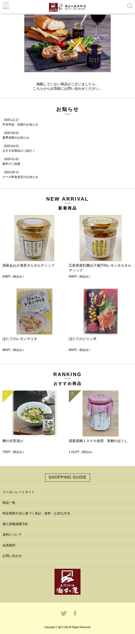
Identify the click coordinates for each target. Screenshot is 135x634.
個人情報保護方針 (15, 524)
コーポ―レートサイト (18, 492)
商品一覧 (8, 503)
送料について (12, 534)
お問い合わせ (12, 556)
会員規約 (8, 545)
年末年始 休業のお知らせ (20, 124)
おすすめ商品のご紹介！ (18, 150)
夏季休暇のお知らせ (15, 137)
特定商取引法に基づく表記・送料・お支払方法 (36, 513)
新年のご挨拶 (11, 164)
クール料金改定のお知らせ (20, 177)
